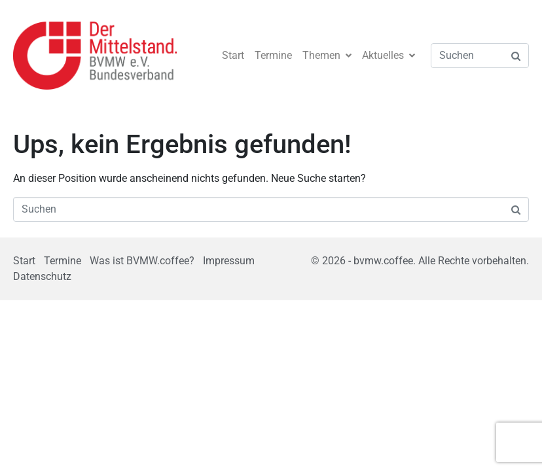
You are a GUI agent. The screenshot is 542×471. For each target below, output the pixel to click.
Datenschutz (42, 276)
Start (233, 55)
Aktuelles (388, 55)
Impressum (229, 260)
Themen (327, 55)
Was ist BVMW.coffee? (142, 260)
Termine (273, 55)
